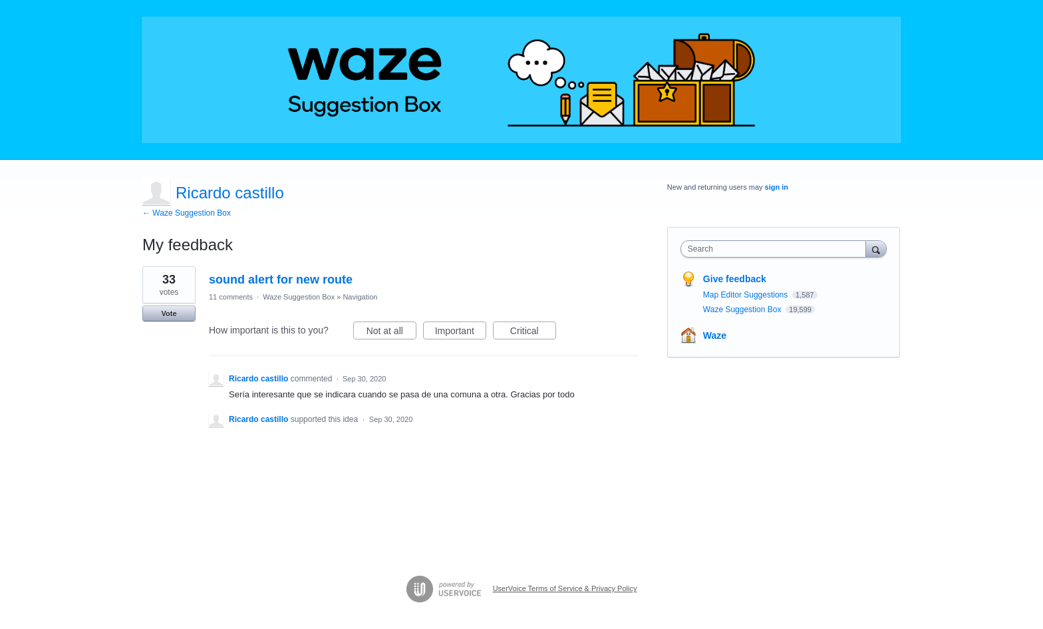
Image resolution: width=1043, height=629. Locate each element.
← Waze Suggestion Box (186, 213)
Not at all (391, 332)
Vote (168, 313)
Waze (714, 335)
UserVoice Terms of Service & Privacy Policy (565, 588)
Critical (533, 332)
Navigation (360, 297)
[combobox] (776, 249)
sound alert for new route (281, 279)
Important (460, 332)
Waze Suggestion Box (299, 297)
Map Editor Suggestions (746, 295)
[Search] (876, 248)
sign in (776, 187)
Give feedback (734, 279)
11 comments (231, 297)
